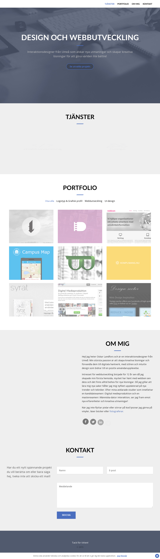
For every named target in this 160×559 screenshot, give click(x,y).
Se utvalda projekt (80, 66)
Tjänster (109, 4)
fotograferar (116, 411)
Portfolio (123, 4)
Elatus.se (16, 4)
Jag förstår (122, 556)
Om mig (136, 4)
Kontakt (147, 4)
